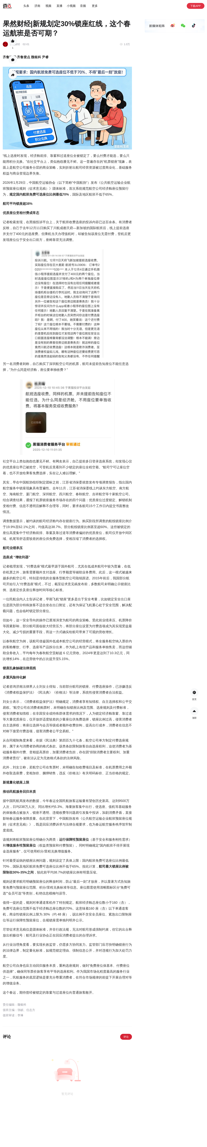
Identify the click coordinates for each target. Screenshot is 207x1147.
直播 (59, 5)
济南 (37, 5)
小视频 (71, 5)
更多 (95, 5)
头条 (26, 5)
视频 (48, 5)
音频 (83, 5)
